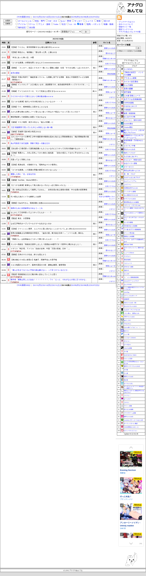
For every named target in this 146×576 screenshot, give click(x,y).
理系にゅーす (110, 92)
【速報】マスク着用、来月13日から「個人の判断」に (32, 122)
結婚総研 (126, 299)
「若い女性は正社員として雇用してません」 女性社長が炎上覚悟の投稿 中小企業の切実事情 (49, 190)
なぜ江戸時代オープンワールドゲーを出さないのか (31, 224)
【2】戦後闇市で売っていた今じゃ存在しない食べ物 (31, 127)
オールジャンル (25, 21)
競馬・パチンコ (93, 24)
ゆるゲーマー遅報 (130, 163)
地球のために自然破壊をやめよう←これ (27, 208)
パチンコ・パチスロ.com (132, 205)
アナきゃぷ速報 (130, 78)
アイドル (22, 24)
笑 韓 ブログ (129, 174)
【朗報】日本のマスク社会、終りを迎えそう (28, 254)
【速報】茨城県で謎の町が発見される (26, 132)
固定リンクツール (126, 29)
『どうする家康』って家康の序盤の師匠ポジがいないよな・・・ (36, 170)
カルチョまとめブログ (132, 177)
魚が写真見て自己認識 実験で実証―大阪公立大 (30, 143)
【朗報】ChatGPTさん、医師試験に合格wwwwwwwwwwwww (35, 203)
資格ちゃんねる (109, 48)
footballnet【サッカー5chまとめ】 (134, 420)
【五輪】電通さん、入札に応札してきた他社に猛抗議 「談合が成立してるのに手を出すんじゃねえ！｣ (50, 154)
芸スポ (107, 21)
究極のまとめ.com (109, 58)
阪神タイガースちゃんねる (132, 366)
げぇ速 (126, 373)
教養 (81, 24)
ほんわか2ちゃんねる (130, 306)
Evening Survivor (128, 521)
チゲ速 (126, 351)
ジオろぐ (112, 97)
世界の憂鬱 (128, 89)
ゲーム (32, 24)
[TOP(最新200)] (23, 17)
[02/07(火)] (94, 17)
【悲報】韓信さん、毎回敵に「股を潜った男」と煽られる (34, 52)
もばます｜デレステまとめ (132, 310)
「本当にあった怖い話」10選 (22, 57)
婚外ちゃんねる (128, 416)
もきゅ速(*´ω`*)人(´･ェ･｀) (132, 327)
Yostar (122, 469)
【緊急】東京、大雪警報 (20, 218)
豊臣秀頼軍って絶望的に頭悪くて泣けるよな (28, 117)
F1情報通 (127, 110)
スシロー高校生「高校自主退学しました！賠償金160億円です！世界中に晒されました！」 (47, 244)
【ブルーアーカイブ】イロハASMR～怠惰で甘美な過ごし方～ (130, 466)
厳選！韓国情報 (129, 113)
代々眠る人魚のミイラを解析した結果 (26, 197)
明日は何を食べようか (132, 170)
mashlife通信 (128, 124)
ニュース (89, 21)
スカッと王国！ (128, 358)
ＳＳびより (127, 256)
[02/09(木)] (75, 17)
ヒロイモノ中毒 (129, 146)
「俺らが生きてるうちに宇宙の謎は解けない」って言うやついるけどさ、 (40, 270)
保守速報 (127, 92)
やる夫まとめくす (130, 106)
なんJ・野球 (66, 21)
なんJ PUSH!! (128, 284)
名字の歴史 (15, 73)
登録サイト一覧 (125, 27)
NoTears (123, 498)
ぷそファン (127, 184)
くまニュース (128, 263)
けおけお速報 (128, 348)
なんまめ (126, 274)
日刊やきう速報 (128, 267)
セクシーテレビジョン (130, 430)
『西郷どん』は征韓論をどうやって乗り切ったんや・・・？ (35, 239)
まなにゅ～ (127, 341)
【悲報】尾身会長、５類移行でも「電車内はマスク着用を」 (35, 165)
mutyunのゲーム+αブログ (131, 281)
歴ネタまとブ (110, 53)
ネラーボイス (129, 167)
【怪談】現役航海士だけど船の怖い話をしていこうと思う (34, 274)
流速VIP (126, 270)
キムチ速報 (128, 85)
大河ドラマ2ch (110, 64)
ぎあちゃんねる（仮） (130, 302)
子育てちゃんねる (129, 316)
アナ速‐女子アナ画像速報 (132, 229)
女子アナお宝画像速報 (133, 99)
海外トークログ (129, 153)
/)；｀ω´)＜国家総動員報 (131, 277)
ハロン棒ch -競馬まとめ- (131, 313)
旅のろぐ (126, 331)
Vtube (56, 24)
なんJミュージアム (130, 181)
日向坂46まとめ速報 (130, 226)
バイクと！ (127, 395)
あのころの (127, 320)
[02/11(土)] (56, 17)
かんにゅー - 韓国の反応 (133, 160)
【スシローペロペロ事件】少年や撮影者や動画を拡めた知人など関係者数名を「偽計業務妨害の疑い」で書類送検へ (50, 138)
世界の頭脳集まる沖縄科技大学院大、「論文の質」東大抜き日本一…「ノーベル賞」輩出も (47, 233)
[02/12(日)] (47, 17)
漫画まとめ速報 (129, 236)
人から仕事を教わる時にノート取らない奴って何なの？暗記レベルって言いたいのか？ (45, 112)
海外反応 (22, 27)
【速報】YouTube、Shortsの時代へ (24, 180)
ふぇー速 (126, 334)
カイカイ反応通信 (131, 82)
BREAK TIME (128, 244)
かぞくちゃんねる (130, 198)
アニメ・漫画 (44, 24)
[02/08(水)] (85, 17)
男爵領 (122, 524)
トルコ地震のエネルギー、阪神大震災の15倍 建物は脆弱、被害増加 (38, 265)
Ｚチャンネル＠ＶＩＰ (130, 295)
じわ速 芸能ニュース (132, 96)
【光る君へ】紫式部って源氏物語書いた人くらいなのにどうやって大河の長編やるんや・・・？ (49, 148)
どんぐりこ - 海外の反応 (133, 120)
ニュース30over (129, 252)
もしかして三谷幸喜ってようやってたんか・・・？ (31, 212)
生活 (64, 24)
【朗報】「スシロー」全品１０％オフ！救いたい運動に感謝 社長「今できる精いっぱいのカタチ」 (51, 68)
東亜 (99, 21)
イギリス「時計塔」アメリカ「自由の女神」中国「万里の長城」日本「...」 (41, 249)
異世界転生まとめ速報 (131, 202)
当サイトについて (126, 24)
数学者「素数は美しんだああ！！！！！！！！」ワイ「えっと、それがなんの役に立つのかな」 (49, 280)
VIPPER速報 (129, 103)
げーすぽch (127, 344)
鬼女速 (126, 380)
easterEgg (126, 292)
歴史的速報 (111, 74)
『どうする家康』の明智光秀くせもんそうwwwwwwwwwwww (35, 63)
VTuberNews (127, 324)
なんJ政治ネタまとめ (131, 195)
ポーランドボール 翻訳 (131, 423)
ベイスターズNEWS (130, 337)
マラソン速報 (128, 406)
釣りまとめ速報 (128, 409)
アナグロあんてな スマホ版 (130, 32)
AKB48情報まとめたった (131, 427)
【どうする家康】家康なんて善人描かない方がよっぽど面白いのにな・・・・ (42, 185)
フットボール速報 (130, 191)
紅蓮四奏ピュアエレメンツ (130, 493)
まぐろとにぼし (128, 383)
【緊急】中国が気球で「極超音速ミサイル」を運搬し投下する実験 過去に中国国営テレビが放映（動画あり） (50, 78)
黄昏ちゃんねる (128, 376)
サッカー (78, 21)
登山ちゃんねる (129, 149)
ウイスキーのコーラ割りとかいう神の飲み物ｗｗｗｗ (32, 96)
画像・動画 (108, 24)
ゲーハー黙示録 (129, 233)
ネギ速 (126, 369)
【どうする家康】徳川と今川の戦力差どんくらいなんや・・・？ (36, 102)
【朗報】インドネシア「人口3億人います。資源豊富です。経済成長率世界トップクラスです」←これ (50, 86)
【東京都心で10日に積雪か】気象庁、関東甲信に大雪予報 (34, 260)
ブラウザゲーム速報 (130, 413)
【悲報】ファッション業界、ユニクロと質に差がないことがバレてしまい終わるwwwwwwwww (48, 229)
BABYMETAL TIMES (130, 355)
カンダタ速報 (128, 222)
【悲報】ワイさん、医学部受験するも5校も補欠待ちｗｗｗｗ (35, 47)
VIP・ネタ (52, 21)
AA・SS (72, 24)
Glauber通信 (128, 127)
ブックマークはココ (127, 22)
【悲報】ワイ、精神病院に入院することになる (29, 107)
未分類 (32, 27)
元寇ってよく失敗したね (20, 159)
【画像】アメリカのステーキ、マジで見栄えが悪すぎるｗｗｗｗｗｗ (38, 91)
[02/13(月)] (37, 17)
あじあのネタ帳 (129, 117)
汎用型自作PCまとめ (131, 188)
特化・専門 (40, 21)
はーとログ (127, 399)
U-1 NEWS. (128, 69)
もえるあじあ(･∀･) (131, 156)
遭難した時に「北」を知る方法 (23, 174)
